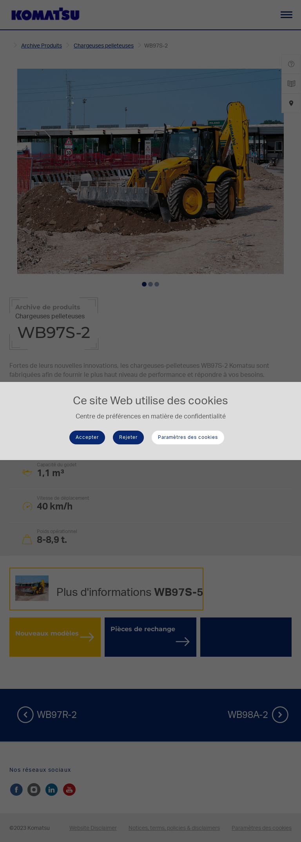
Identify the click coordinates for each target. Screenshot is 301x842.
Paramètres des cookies (188, 437)
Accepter (87, 437)
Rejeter (128, 437)
